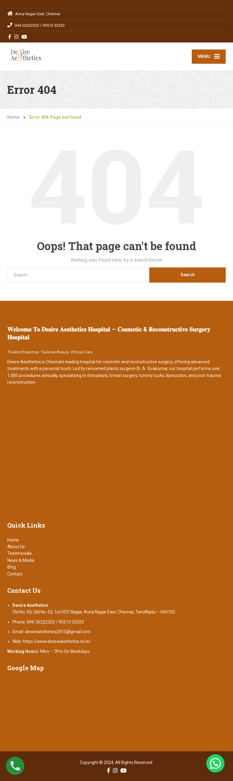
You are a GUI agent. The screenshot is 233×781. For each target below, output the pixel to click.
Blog (11, 567)
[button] (215, 763)
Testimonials (19, 553)
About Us (16, 546)
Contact (14, 574)
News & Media (20, 560)
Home (13, 117)
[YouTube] (24, 36)
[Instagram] (16, 36)
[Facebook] (9, 36)
